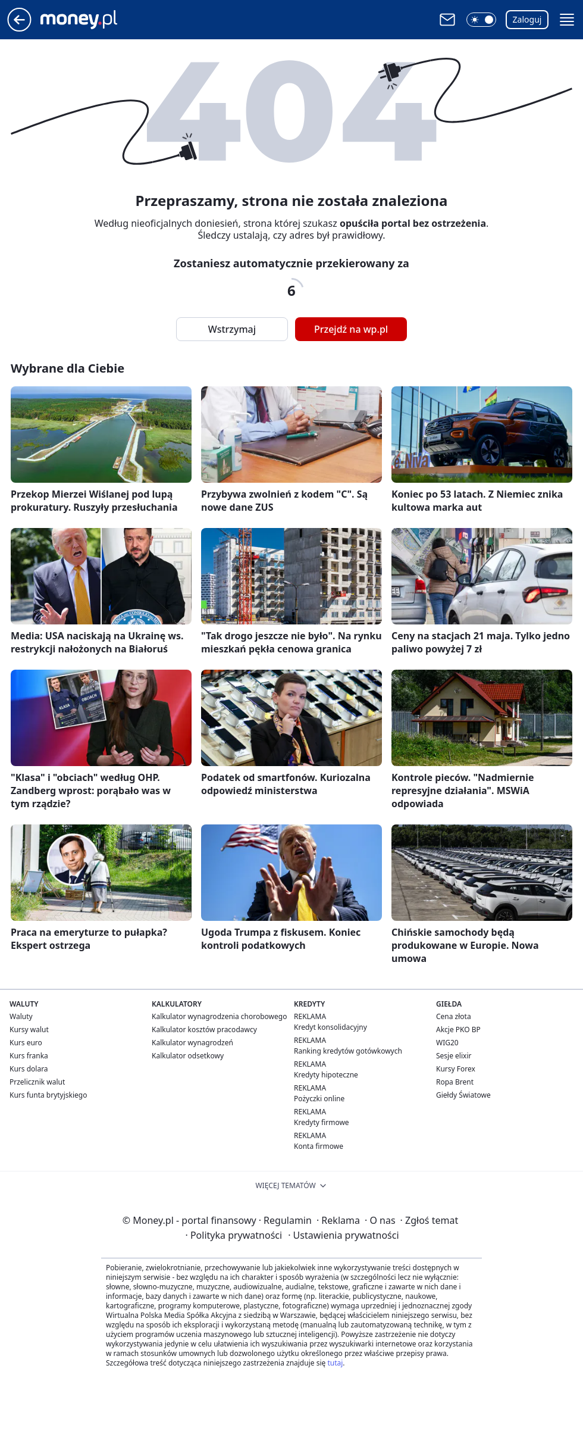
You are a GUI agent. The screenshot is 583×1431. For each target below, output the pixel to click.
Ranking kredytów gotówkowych (348, 1051)
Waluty (21, 1016)
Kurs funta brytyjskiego (48, 1095)
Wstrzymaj (232, 329)
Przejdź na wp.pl (351, 329)
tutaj (335, 1363)
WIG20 (447, 1043)
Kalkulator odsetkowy (188, 1056)
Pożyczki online (319, 1098)
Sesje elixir (453, 1056)
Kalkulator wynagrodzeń (192, 1043)
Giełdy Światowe (463, 1095)
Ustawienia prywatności (343, 1235)
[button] (481, 20)
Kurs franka (29, 1056)
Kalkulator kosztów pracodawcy (204, 1029)
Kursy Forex (455, 1069)
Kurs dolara (29, 1069)
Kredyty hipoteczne (326, 1075)
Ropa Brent (455, 1082)
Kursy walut (29, 1029)
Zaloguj (527, 19)
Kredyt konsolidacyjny (330, 1027)
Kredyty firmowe (321, 1122)
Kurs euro (26, 1043)
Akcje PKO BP (458, 1029)
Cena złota (453, 1016)
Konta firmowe (318, 1146)
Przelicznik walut (37, 1082)
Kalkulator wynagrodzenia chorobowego (219, 1016)
